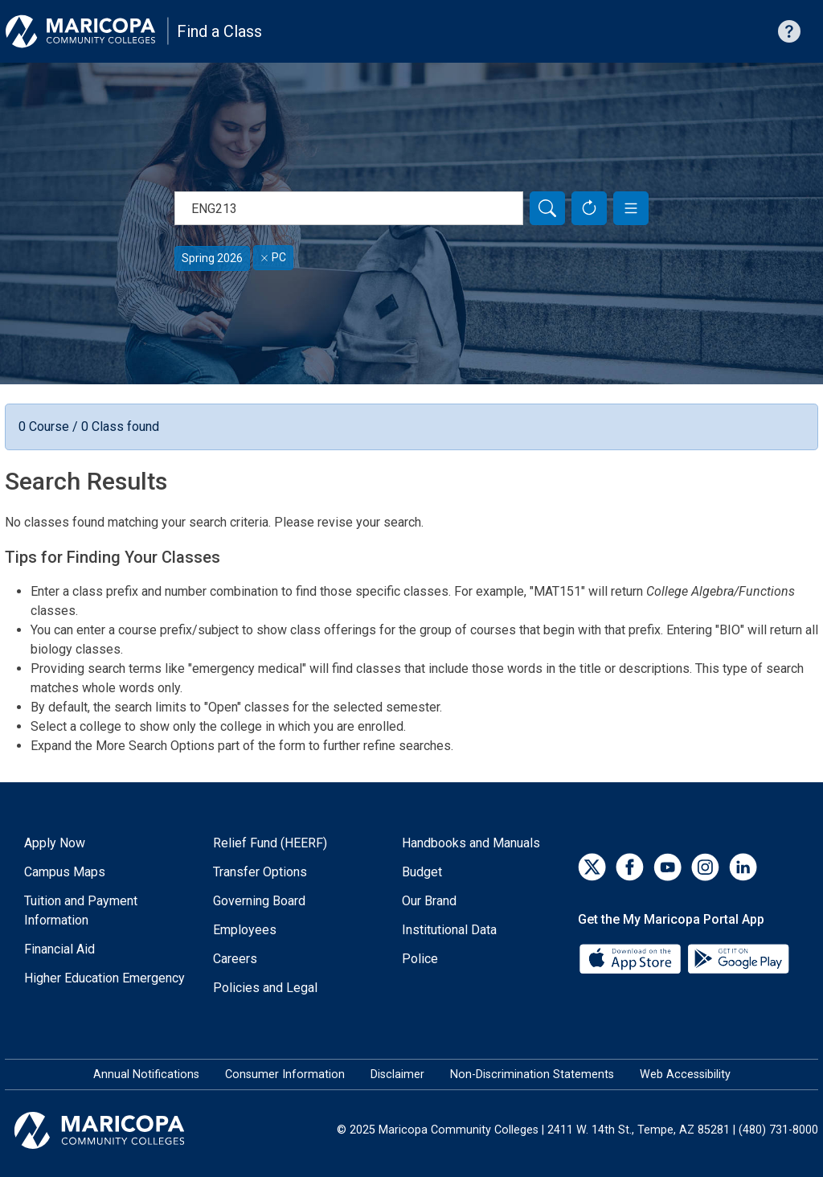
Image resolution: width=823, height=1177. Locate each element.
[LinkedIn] (743, 867)
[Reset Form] (589, 208)
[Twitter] (592, 867)
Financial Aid (59, 949)
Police (420, 958)
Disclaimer (397, 1074)
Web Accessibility (685, 1074)
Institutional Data (449, 929)
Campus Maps (64, 872)
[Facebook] (630, 867)
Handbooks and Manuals (471, 843)
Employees (244, 929)
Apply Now (54, 843)
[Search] (547, 208)
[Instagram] (705, 867)
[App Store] (632, 957)
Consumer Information (285, 1074)
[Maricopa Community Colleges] (119, 1130)
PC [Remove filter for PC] (273, 257)
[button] (631, 208)
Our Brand (429, 900)
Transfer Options (260, 872)
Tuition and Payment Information (80, 910)
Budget (422, 872)
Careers (235, 958)
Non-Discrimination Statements (532, 1074)
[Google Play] (738, 957)
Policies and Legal (265, 987)
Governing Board (259, 900)
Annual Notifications (146, 1074)
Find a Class (219, 31)
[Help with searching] (789, 31)
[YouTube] (667, 867)
